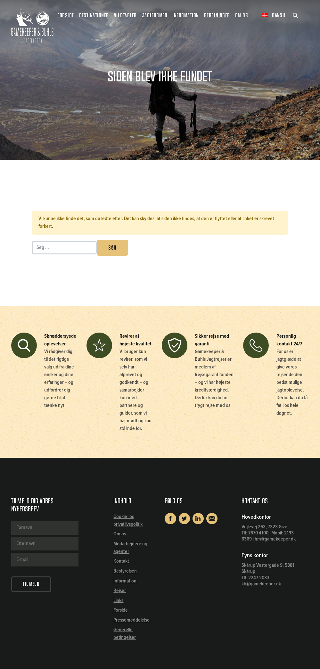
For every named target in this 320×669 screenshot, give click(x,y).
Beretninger (217, 15)
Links (118, 600)
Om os (119, 534)
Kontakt (121, 561)
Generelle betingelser (124, 633)
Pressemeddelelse (131, 620)
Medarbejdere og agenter (130, 548)
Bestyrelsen (125, 571)
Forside (65, 15)
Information (124, 581)
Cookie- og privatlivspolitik (128, 520)
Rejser (119, 590)
